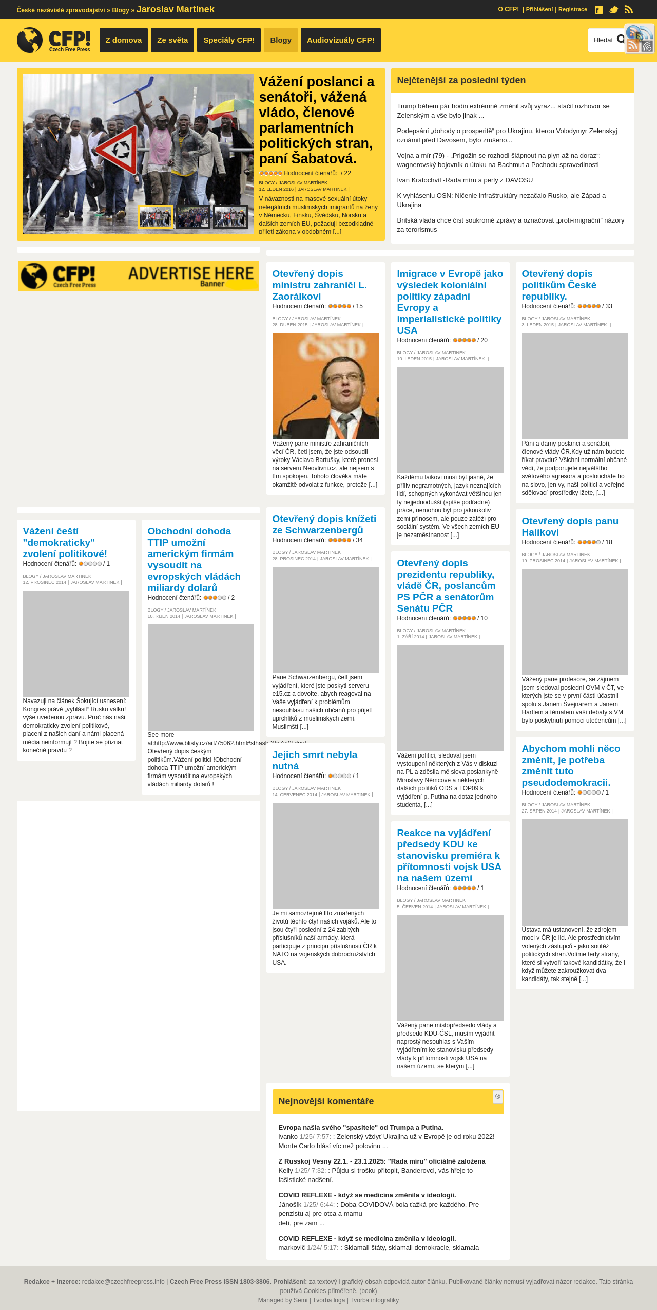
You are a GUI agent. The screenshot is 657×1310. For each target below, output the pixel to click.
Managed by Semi (283, 1300)
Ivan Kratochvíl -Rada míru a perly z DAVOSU (465, 180)
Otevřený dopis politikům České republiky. (559, 285)
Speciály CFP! (229, 39)
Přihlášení (539, 9)
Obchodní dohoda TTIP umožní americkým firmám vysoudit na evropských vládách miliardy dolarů (194, 559)
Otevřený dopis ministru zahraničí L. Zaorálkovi (320, 285)
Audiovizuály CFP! (341, 39)
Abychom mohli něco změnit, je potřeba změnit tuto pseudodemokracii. (571, 765)
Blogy (120, 10)
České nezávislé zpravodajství (61, 10)
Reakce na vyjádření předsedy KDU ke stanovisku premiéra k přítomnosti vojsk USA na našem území (449, 855)
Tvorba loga (329, 1300)
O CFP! (508, 9)
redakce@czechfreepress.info (123, 1281)
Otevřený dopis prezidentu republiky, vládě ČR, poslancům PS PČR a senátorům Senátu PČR (446, 586)
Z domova (124, 39)
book (368, 1291)
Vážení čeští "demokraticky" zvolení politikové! (65, 542)
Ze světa (172, 39)
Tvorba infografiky (374, 1300)
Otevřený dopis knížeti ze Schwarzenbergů (325, 524)
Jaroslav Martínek (303, 183)
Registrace (572, 9)
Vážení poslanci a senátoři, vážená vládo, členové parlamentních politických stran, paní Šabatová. (317, 120)
